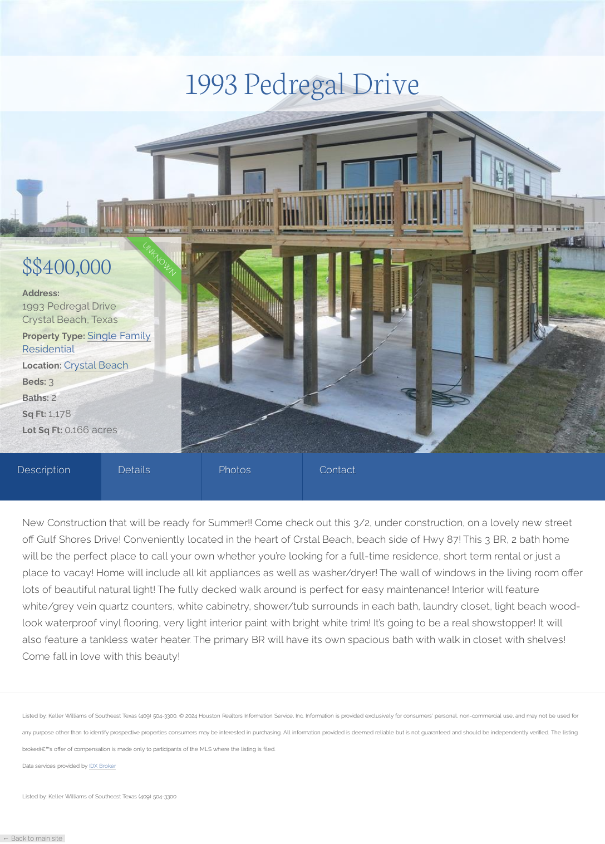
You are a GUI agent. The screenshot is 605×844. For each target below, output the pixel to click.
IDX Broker (102, 765)
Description (43, 469)
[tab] (50, 476)
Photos (235, 469)
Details (134, 469)
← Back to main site (32, 838)
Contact (337, 469)
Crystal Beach (96, 365)
